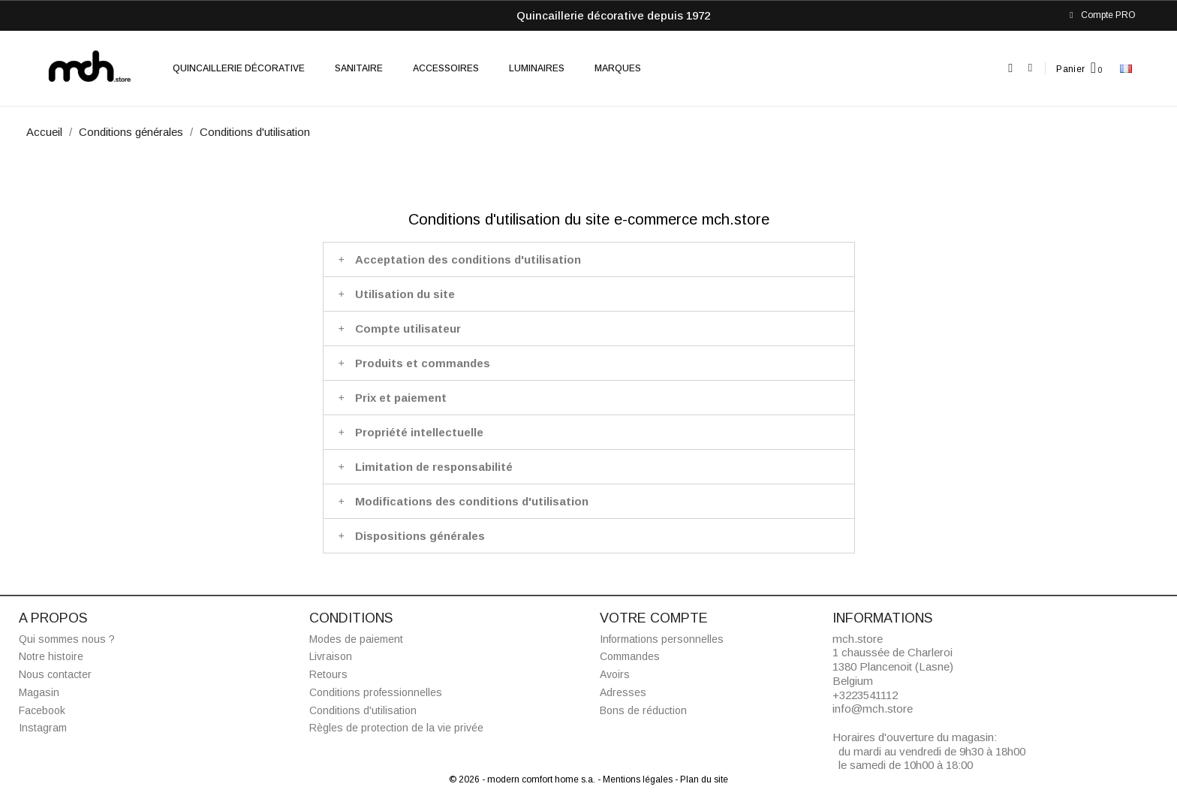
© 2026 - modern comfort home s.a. (523, 779)
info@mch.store (872, 708)
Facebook (42, 710)
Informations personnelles (662, 639)
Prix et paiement (401, 397)
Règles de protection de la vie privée (396, 728)
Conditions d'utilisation (363, 710)
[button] (1010, 68)
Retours (328, 674)
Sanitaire (359, 68)
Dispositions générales (420, 535)
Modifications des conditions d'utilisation (471, 501)
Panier (1070, 69)
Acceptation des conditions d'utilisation (468, 259)
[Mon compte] (1030, 68)
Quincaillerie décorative (239, 68)
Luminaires (536, 68)
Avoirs (615, 674)
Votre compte (654, 618)
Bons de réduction (643, 710)
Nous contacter (55, 674)
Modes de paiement (356, 639)
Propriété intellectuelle (419, 432)
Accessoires (446, 68)
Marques (618, 68)
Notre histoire (51, 656)
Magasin (39, 692)
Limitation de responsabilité (434, 466)
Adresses (623, 692)
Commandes (630, 656)
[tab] (589, 259)
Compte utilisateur (408, 328)
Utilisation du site (405, 294)
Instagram (43, 728)
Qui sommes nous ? (67, 639)
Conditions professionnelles (375, 692)
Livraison (330, 656)
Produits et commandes (422, 363)
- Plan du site (701, 779)
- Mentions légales (636, 779)
